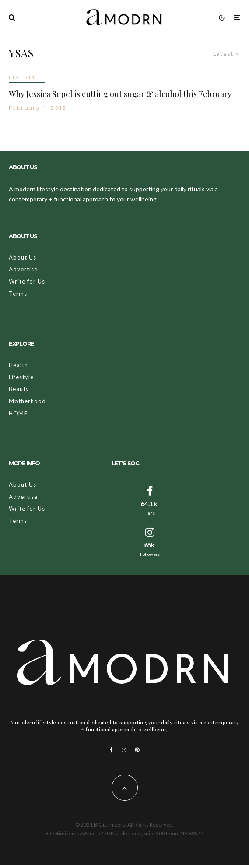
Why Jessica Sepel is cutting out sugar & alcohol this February (120, 94)
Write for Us (27, 281)
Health (18, 364)
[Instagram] (123, 750)
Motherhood (27, 401)
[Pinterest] (137, 750)
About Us (22, 257)
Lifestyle (21, 377)
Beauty (19, 388)
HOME (18, 413)
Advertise (23, 269)
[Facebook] (111, 750)
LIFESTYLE (27, 77)
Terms (18, 293)
